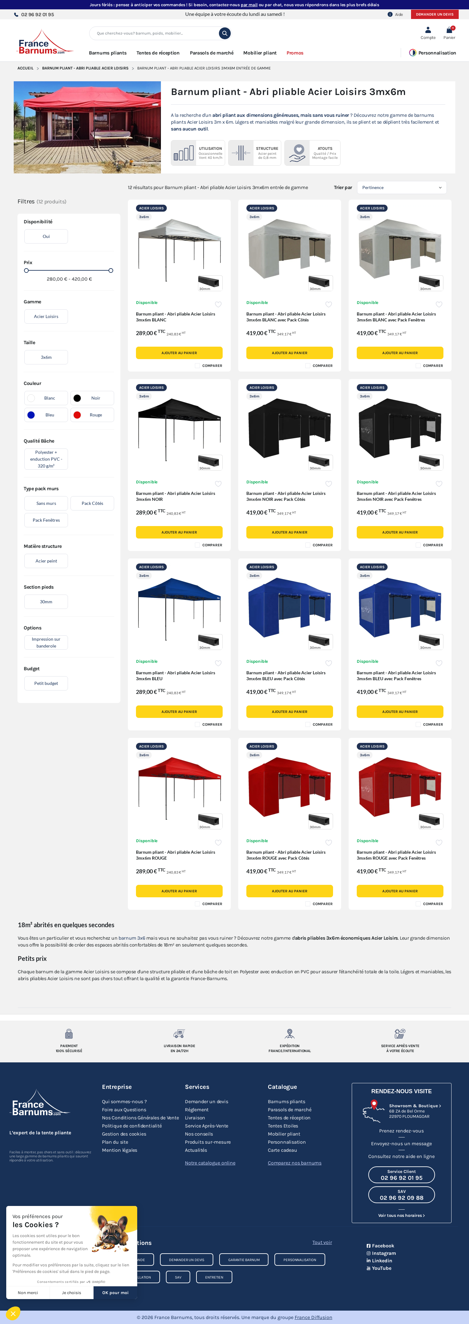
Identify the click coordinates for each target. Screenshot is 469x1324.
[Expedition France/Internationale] (289, 1033)
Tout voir (322, 1242)
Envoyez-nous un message (401, 1143)
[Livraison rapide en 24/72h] (179, 1033)
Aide (395, 14)
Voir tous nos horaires (400, 1215)
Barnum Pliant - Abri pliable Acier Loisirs (85, 68)
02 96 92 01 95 (34, 14)
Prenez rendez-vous (401, 1131)
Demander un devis (435, 14)
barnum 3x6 (131, 938)
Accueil (25, 68)
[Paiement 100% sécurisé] (69, 1033)
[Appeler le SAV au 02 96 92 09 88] (401, 1194)
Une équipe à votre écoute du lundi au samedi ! (235, 14)
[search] (225, 33)
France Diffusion (313, 1317)
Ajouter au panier (179, 353)
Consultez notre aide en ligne (401, 1156)
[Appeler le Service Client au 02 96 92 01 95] (401, 1174)
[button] (449, 33)
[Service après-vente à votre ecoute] (400, 1033)
